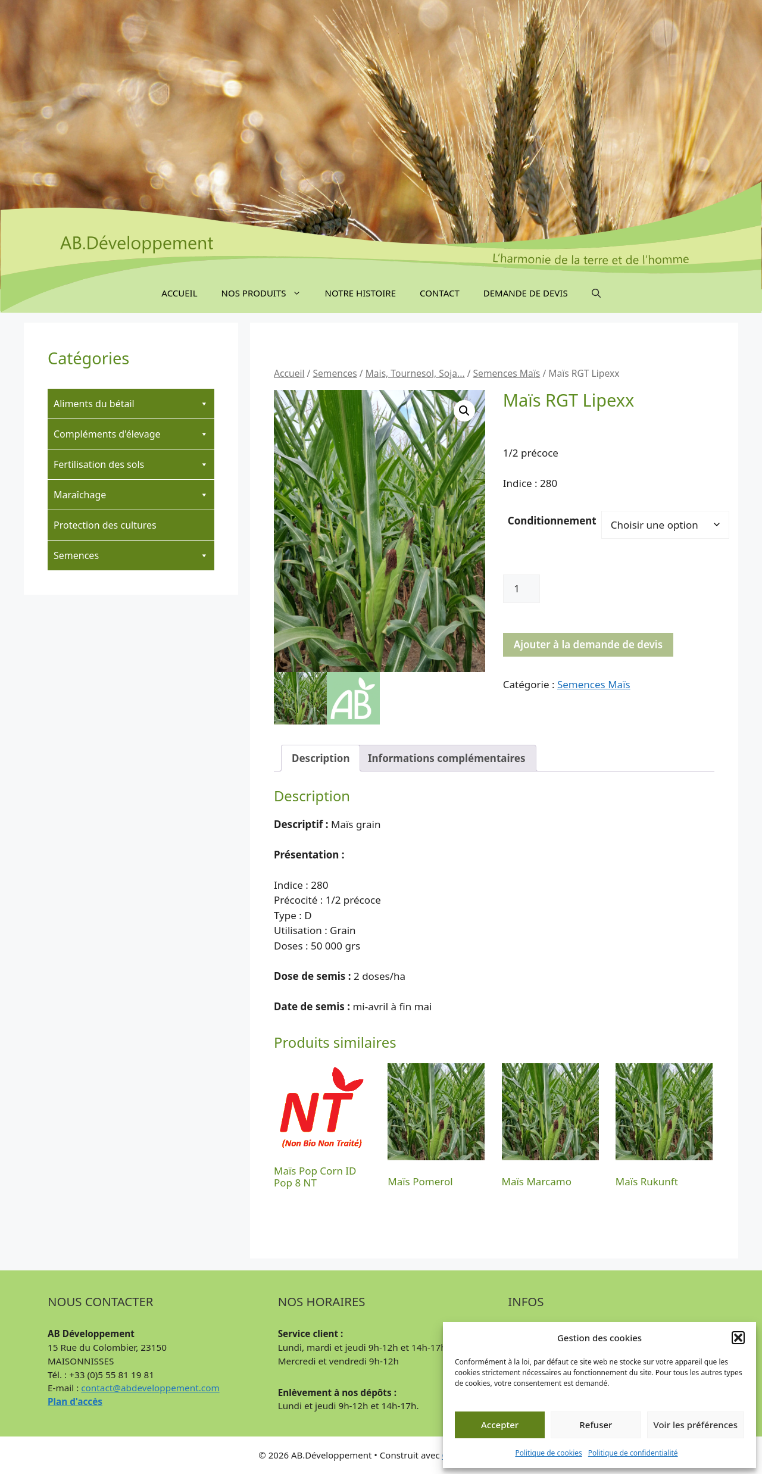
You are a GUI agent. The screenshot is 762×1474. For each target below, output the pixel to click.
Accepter (500, 1425)
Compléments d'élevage (131, 434)
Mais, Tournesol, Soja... (415, 373)
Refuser (595, 1425)
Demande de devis (525, 293)
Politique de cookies (548, 1453)
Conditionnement (552, 520)
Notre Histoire (360, 293)
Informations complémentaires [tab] (447, 758)
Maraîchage (131, 495)
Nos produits (267, 293)
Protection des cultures (105, 525)
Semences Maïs (507, 373)
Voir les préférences (696, 1425)
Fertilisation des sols (131, 464)
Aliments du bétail (131, 404)
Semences (335, 373)
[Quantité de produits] (521, 588)
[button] (738, 1338)
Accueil (179, 293)
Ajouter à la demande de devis (588, 644)
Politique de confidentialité (633, 1453)
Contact (440, 293)
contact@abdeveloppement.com (150, 1388)
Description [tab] (320, 758)
